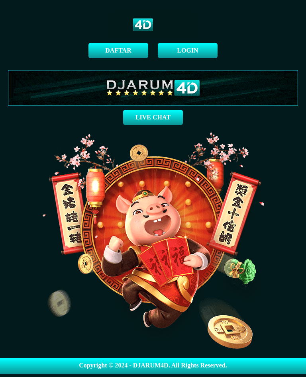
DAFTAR (118, 50)
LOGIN (187, 50)
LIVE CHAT (153, 117)
